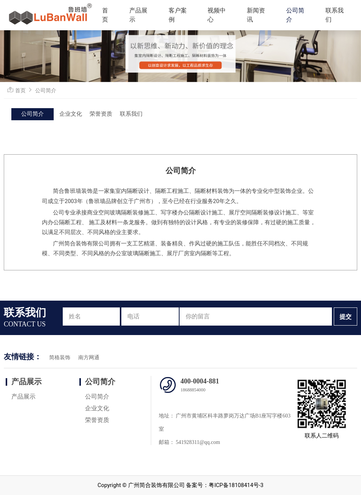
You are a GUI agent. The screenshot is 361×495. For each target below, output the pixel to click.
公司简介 (295, 15)
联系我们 (334, 15)
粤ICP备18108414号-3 (236, 485)
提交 (345, 316)
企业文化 (70, 114)
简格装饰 (59, 357)
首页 (105, 15)
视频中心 (217, 15)
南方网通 (88, 357)
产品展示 (138, 15)
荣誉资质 (101, 114)
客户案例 (178, 15)
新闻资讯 (256, 15)
